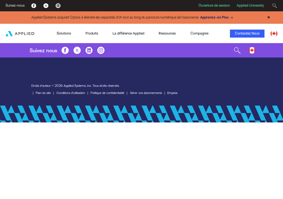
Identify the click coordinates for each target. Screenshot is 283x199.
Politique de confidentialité (107, 93)
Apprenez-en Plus (217, 18)
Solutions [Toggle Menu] (64, 33)
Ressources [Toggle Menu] (167, 33)
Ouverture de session (214, 5)
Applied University (250, 5)
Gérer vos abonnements (146, 93)
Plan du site (43, 93)
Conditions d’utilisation (70, 93)
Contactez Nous (247, 33)
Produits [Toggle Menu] (91, 33)
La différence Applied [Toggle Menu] (128, 33)
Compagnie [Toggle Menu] (199, 33)
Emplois (172, 93)
